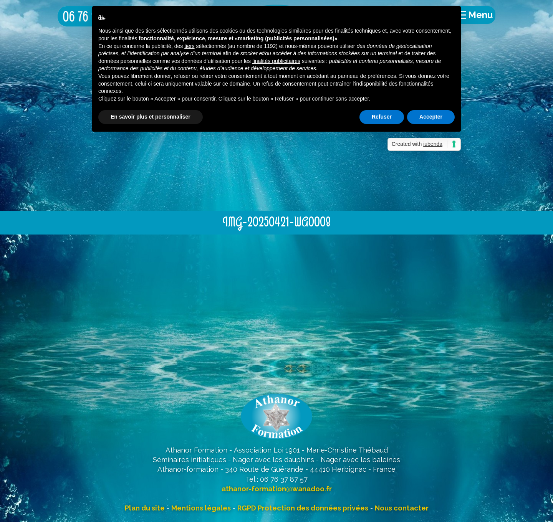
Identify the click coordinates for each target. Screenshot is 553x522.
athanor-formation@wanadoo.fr (277, 489)
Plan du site (145, 508)
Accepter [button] (430, 117)
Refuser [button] (382, 117)
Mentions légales (201, 508)
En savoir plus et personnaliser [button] (150, 117)
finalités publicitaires (276, 61)
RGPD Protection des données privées (302, 508)
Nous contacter (402, 508)
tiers (189, 46)
